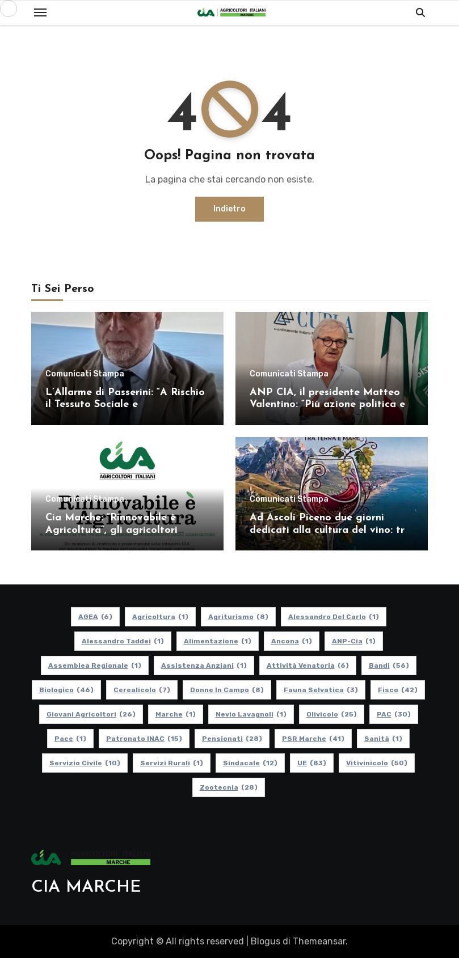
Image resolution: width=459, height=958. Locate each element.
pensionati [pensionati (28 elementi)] (232, 738)
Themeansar (319, 941)
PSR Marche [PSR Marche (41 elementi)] (313, 738)
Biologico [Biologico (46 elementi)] (66, 690)
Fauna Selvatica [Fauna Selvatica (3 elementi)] (321, 690)
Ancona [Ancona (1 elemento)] (291, 641)
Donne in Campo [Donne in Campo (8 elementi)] (227, 690)
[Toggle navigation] (40, 12)
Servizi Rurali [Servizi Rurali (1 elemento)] (171, 763)
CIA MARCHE (86, 887)
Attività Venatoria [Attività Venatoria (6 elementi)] (307, 665)
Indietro (229, 209)
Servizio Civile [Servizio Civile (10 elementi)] (84, 763)
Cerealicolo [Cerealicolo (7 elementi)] (141, 690)
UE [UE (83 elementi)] (311, 763)
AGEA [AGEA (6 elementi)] (95, 616)
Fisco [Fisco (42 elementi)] (398, 690)
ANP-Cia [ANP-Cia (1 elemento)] (353, 641)
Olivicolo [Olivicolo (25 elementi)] (331, 714)
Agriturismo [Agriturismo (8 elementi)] (238, 616)
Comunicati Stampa (84, 374)
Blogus (265, 941)
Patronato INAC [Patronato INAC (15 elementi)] (144, 738)
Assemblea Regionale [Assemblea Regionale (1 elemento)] (94, 665)
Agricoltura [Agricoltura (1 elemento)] (160, 616)
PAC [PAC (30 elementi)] (393, 714)
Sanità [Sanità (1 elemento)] (383, 738)
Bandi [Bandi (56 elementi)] (388, 665)
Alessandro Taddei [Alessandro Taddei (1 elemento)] (122, 641)
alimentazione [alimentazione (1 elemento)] (217, 641)
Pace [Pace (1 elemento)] (70, 738)
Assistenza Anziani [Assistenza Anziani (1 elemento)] (203, 665)
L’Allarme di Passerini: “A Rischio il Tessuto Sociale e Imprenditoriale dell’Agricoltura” (125, 404)
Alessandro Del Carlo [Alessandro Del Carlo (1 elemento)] (333, 616)
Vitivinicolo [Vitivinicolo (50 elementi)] (376, 763)
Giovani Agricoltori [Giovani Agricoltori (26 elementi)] (90, 714)
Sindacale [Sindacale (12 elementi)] (250, 763)
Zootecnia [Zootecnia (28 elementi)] (228, 787)
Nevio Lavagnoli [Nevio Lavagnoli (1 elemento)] (250, 714)
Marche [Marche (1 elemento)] (175, 714)
